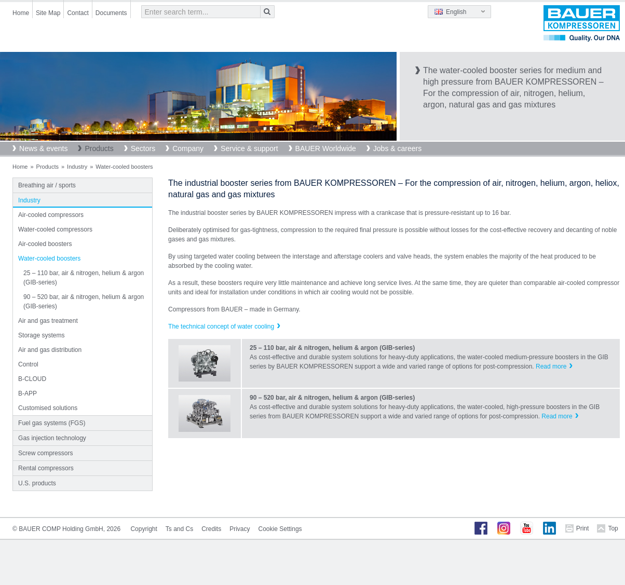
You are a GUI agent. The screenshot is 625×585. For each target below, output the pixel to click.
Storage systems (41, 335)
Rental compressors (46, 468)
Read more (551, 366)
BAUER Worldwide (325, 148)
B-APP (27, 393)
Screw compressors (45, 453)
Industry (77, 167)
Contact (77, 13)
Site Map (48, 13)
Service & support (249, 148)
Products (99, 148)
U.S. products (37, 483)
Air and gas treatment (48, 320)
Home (20, 13)
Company (187, 148)
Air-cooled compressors (51, 215)
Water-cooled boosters (49, 258)
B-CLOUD (32, 379)
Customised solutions (47, 408)
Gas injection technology (52, 438)
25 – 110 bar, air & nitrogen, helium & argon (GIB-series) (83, 277)
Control (28, 364)
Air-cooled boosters (45, 244)
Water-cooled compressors (55, 229)
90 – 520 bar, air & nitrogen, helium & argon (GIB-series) (83, 301)
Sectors (143, 148)
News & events (43, 148)
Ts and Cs (179, 529)
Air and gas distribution (49, 349)
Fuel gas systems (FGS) (51, 423)
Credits (211, 529)
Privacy (239, 529)
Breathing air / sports (47, 185)
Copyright (143, 529)
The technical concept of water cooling (221, 326)
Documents (111, 13)
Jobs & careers (397, 148)
